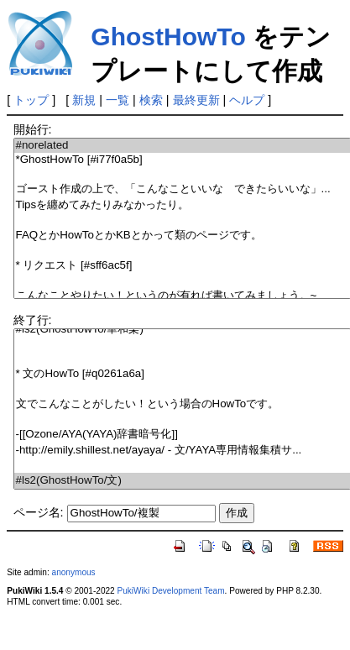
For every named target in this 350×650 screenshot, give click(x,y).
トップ (31, 100)
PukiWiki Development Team (171, 590)
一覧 (117, 100)
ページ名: (38, 512)
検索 (151, 100)
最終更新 (196, 100)
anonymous (74, 572)
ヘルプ (246, 100)
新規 (84, 100)
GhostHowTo (168, 36)
